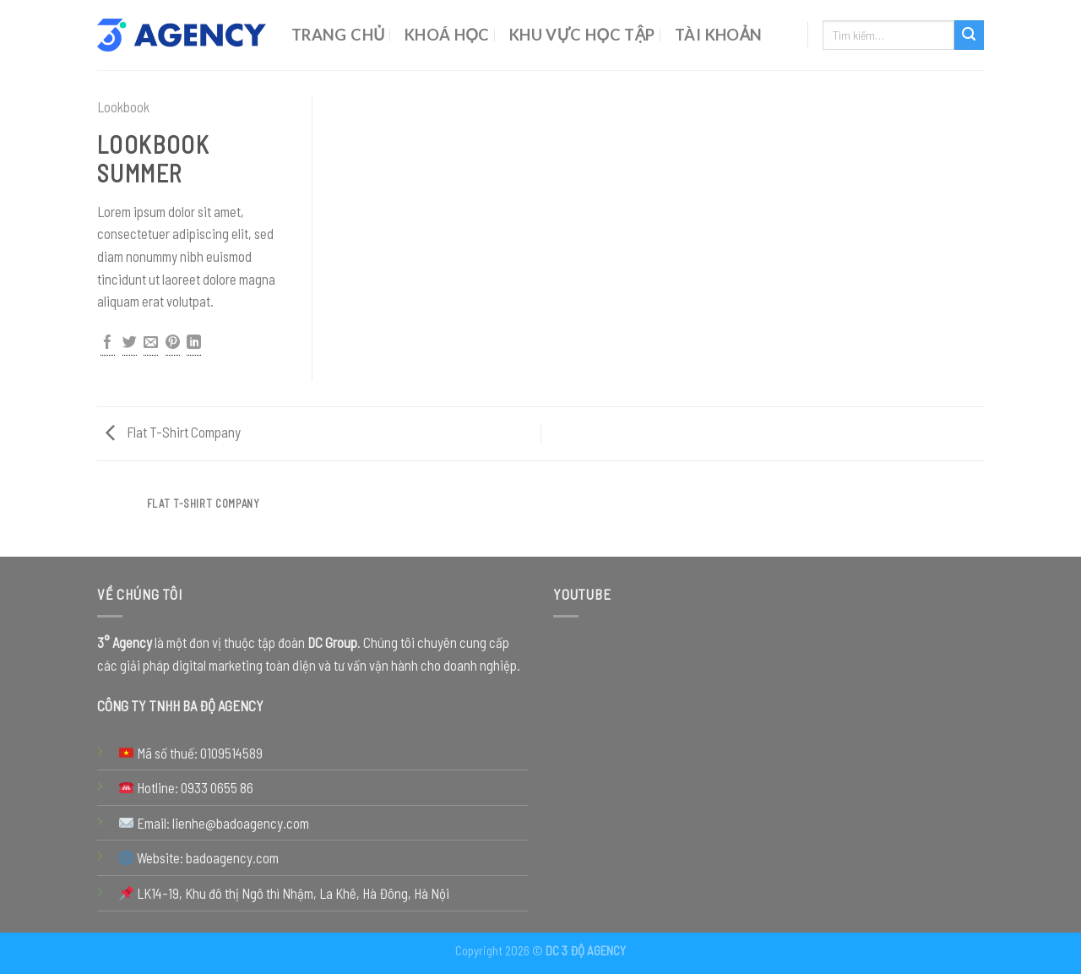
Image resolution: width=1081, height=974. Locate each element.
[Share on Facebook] (107, 344)
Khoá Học (447, 34)
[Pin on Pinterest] (173, 344)
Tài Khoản (719, 34)
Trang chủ (338, 34)
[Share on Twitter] (129, 344)
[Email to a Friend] (151, 344)
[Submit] (969, 35)
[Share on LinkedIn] (194, 344)
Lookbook (123, 106)
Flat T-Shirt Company (173, 431)
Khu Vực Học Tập (582, 34)
